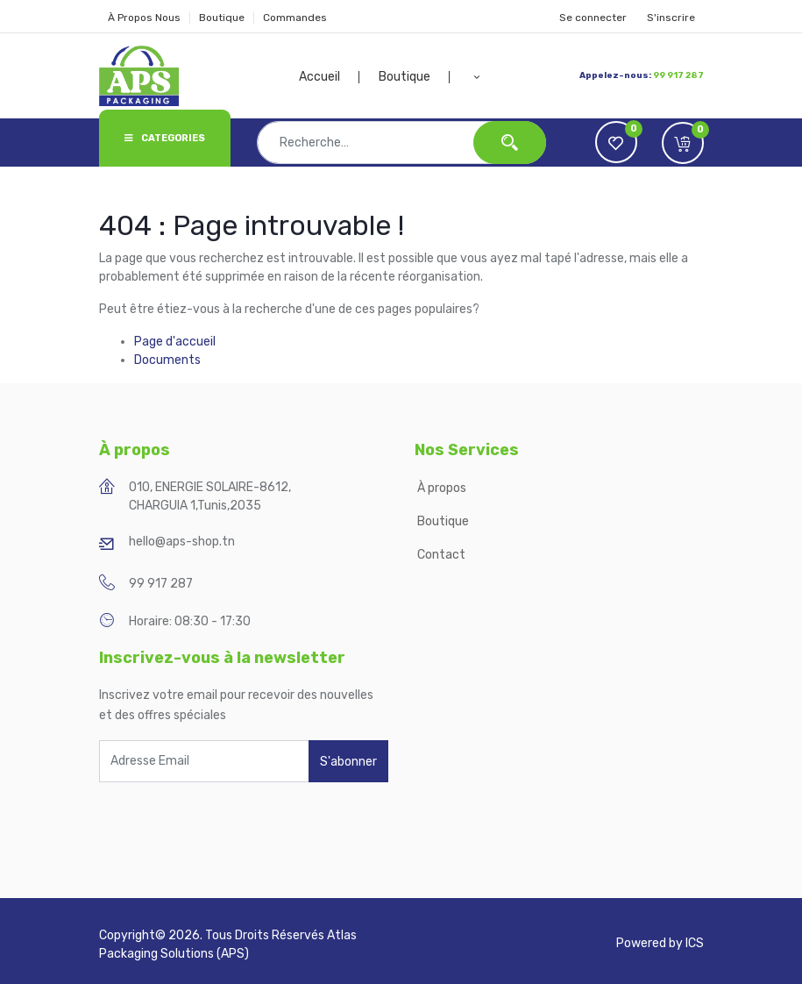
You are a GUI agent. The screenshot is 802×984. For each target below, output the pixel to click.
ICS (694, 943)
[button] (476, 77)
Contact (441, 554)
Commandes (295, 17)
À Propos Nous (144, 17)
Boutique (222, 17)
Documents (167, 360)
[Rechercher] (509, 142)
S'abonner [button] (348, 761)
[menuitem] (329, 77)
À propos (443, 488)
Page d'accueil (175, 341)
